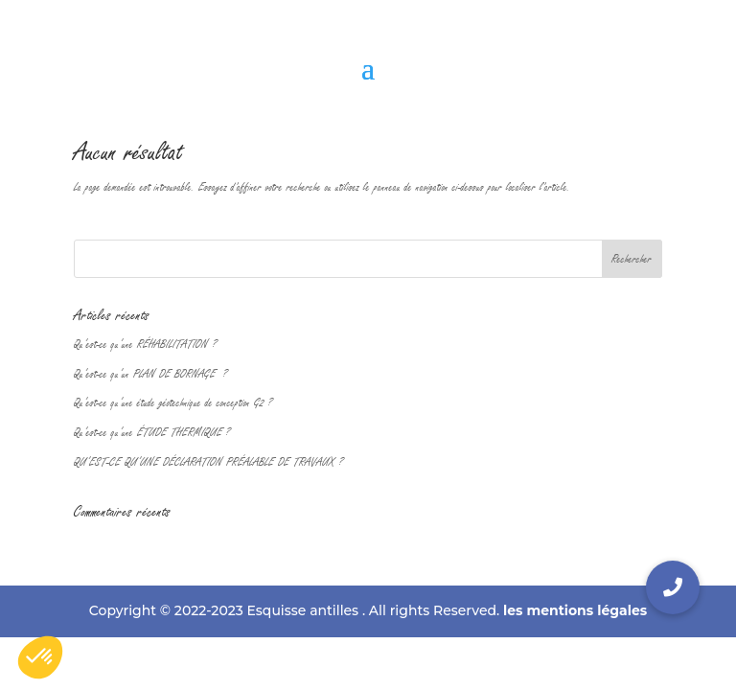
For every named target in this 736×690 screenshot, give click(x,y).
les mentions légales (575, 610)
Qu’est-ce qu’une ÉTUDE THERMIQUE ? (152, 432)
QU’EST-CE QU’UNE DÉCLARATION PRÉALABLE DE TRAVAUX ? (208, 462)
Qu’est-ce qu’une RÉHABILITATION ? (145, 344)
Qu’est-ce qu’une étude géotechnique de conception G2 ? (173, 402)
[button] (673, 587)
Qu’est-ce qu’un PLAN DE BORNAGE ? (150, 373)
